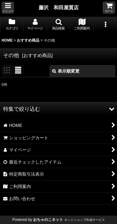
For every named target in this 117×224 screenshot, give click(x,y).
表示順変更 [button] (66, 71)
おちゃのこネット (48, 219)
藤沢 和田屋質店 (59, 7)
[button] (8, 8)
